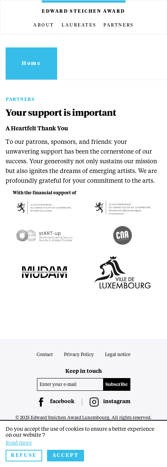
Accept (65, 455)
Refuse (24, 455)
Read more (19, 443)
